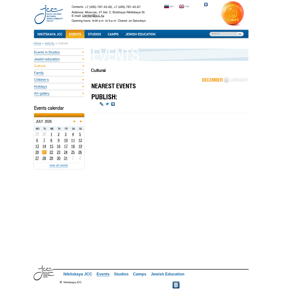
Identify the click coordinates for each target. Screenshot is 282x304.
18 (73, 146)
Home (37, 43)
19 (80, 146)
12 (80, 140)
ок (239, 33)
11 (73, 140)
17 (66, 146)
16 (58, 146)
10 (66, 140)
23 (58, 152)
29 (51, 158)
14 (44, 146)
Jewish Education (140, 34)
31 (66, 158)
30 (58, 158)
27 (37, 158)
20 (37, 152)
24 (65, 152)
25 (73, 152)
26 (80, 152)
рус (172, 6)
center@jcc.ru (93, 15)
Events (75, 34)
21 (44, 152)
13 (37, 146)
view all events (59, 165)
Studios (94, 34)
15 (51, 146)
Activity (49, 43)
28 (44, 158)
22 (51, 152)
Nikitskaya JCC (49, 34)
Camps (113, 34)
